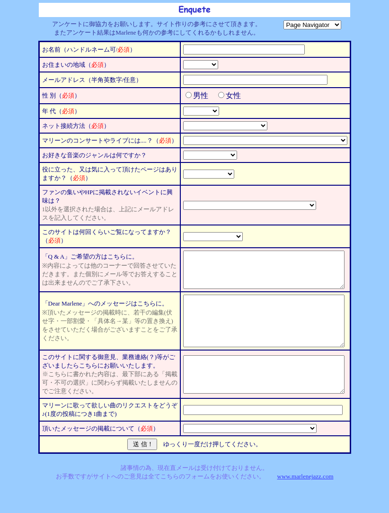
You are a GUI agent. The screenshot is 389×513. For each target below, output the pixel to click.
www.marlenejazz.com (305, 496)
